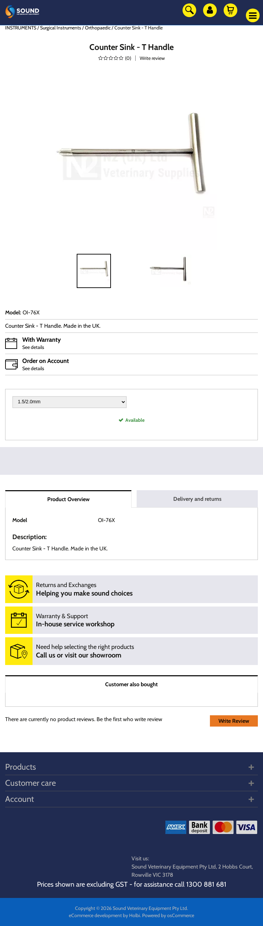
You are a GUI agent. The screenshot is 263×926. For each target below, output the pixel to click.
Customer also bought (131, 684)
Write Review (233, 721)
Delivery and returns (197, 499)
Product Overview (68, 499)
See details (33, 347)
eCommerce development (95, 915)
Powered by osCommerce (168, 915)
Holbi (134, 915)
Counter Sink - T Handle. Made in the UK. (52, 326)
